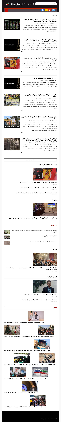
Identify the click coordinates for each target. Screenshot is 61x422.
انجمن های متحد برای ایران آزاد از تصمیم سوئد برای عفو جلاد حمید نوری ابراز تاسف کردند (36, 192)
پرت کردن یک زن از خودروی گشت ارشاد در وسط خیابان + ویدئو (17, 364)
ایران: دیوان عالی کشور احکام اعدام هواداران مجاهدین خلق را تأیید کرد (38, 182)
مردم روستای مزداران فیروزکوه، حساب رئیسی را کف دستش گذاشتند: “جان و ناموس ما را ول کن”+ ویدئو (25, 406)
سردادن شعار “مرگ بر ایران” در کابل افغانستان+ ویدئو (15, 378)
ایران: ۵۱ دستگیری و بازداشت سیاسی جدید (45, 78)
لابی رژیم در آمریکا (51, 276)
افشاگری (46, 142)
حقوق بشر (46, 23)
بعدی (56, 160)
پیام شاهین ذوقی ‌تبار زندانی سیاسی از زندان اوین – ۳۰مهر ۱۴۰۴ (40, 294)
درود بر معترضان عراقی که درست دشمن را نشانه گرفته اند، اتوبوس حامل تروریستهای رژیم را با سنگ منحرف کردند (27, 350)
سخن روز (54, 200)
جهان (44, 120)
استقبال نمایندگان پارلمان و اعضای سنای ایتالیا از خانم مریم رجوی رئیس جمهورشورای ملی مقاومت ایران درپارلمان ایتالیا (30, 268)
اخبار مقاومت (52, 23)
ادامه (22, 33)
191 (25, 160)
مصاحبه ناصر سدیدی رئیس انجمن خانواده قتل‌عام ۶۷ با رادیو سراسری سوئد (39, 299)
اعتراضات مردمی (47, 43)
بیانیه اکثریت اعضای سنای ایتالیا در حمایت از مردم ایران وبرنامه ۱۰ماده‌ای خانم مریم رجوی (33, 218)
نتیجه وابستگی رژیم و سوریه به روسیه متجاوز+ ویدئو (38, 378)
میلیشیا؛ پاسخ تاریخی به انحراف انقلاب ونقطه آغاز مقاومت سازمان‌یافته (43, 241)
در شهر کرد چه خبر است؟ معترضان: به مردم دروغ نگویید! (43, 364)
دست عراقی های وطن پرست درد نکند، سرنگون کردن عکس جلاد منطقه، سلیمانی (38, 336)
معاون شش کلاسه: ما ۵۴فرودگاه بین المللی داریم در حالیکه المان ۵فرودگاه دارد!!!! (21, 392)
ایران (49, 23)
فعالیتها (55, 250)
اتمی (55, 120)
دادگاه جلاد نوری (39, 61)
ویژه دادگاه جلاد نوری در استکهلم (48, 164)
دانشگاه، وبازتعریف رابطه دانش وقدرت (49, 236)
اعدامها (43, 43)
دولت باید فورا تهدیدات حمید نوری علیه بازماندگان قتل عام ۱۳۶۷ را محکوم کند (39, 187)
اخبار (55, 23)
